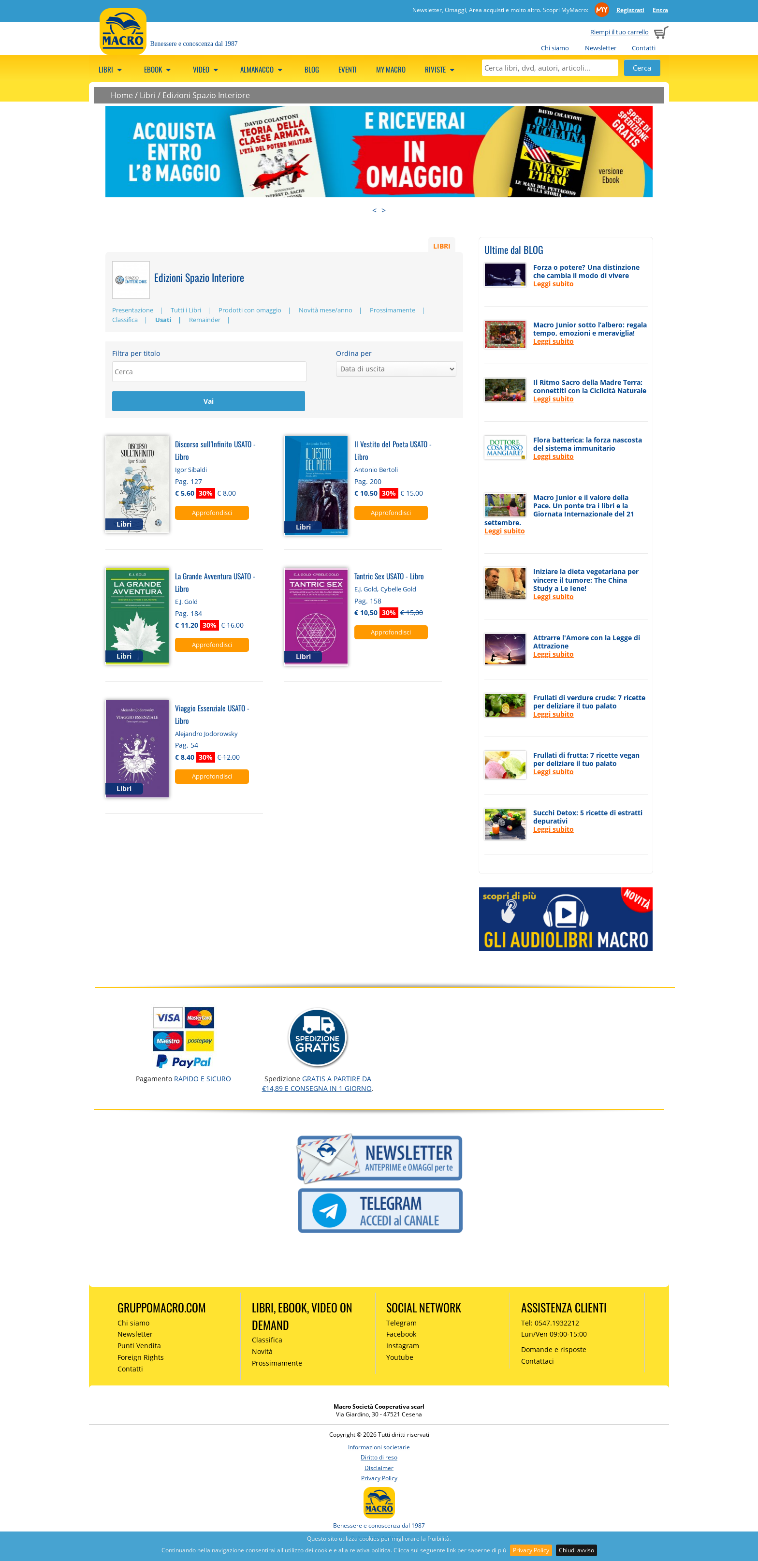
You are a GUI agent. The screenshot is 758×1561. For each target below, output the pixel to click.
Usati (163, 319)
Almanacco (262, 69)
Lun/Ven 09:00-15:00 (554, 1334)
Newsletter (600, 48)
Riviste (441, 69)
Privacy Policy (531, 1550)
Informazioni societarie (379, 1447)
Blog (312, 69)
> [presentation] (383, 210)
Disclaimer (379, 1468)
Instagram (402, 1345)
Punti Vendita (139, 1345)
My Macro (391, 69)
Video (207, 69)
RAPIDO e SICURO (202, 1078)
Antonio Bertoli (376, 470)
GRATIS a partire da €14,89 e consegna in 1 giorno (317, 1083)
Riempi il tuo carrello (619, 32)
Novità (262, 1351)
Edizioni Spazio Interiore (206, 95)
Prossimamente (392, 310)
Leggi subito (553, 283)
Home (122, 95)
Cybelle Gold (398, 589)
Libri (112, 69)
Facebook (401, 1334)
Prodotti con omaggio (250, 310)
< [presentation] (374, 210)
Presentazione (132, 310)
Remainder (204, 319)
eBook (159, 69)
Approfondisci (212, 513)
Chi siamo (555, 48)
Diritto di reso (379, 1457)
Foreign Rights (140, 1357)
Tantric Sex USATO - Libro (389, 576)
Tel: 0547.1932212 (550, 1322)
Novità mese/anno (325, 310)
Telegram (401, 1322)
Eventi (347, 69)
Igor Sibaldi (191, 470)
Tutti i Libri (186, 310)
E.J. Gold (186, 602)
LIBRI (442, 245)
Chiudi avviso (576, 1550)
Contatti (644, 48)
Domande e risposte (553, 1349)
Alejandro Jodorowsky (206, 734)
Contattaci (537, 1361)
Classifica (125, 319)
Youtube (399, 1357)
